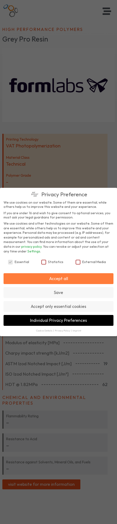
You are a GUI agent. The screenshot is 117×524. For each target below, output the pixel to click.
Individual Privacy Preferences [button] (58, 320)
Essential (18, 262)
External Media (91, 262)
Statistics (52, 262)
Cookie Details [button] (44, 330)
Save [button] (58, 292)
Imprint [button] (77, 330)
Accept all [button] (58, 278)
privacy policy (31, 246)
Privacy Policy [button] (62, 330)
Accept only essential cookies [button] (58, 306)
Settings (33, 251)
